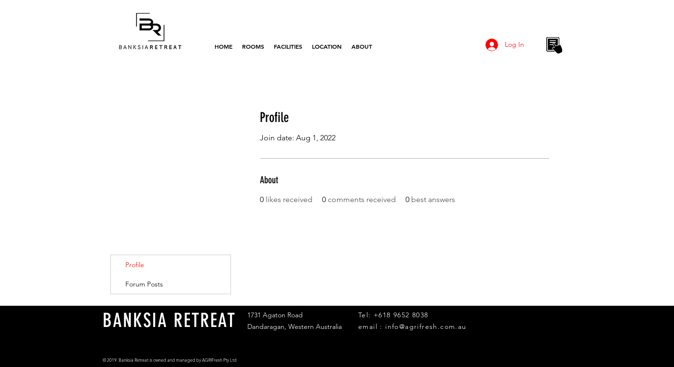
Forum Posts (144, 284)
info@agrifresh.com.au (425, 326)
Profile (134, 264)
